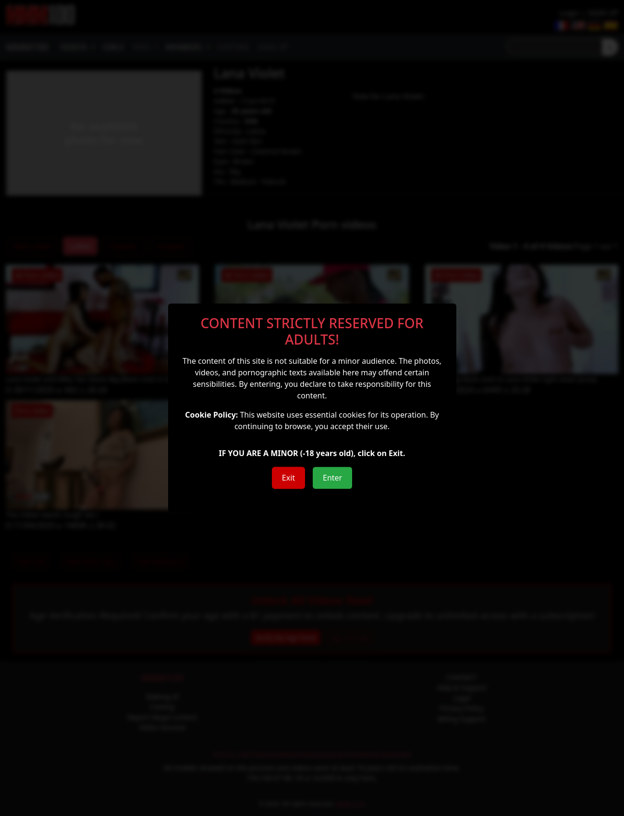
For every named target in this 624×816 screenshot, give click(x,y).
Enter (332, 478)
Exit (288, 478)
